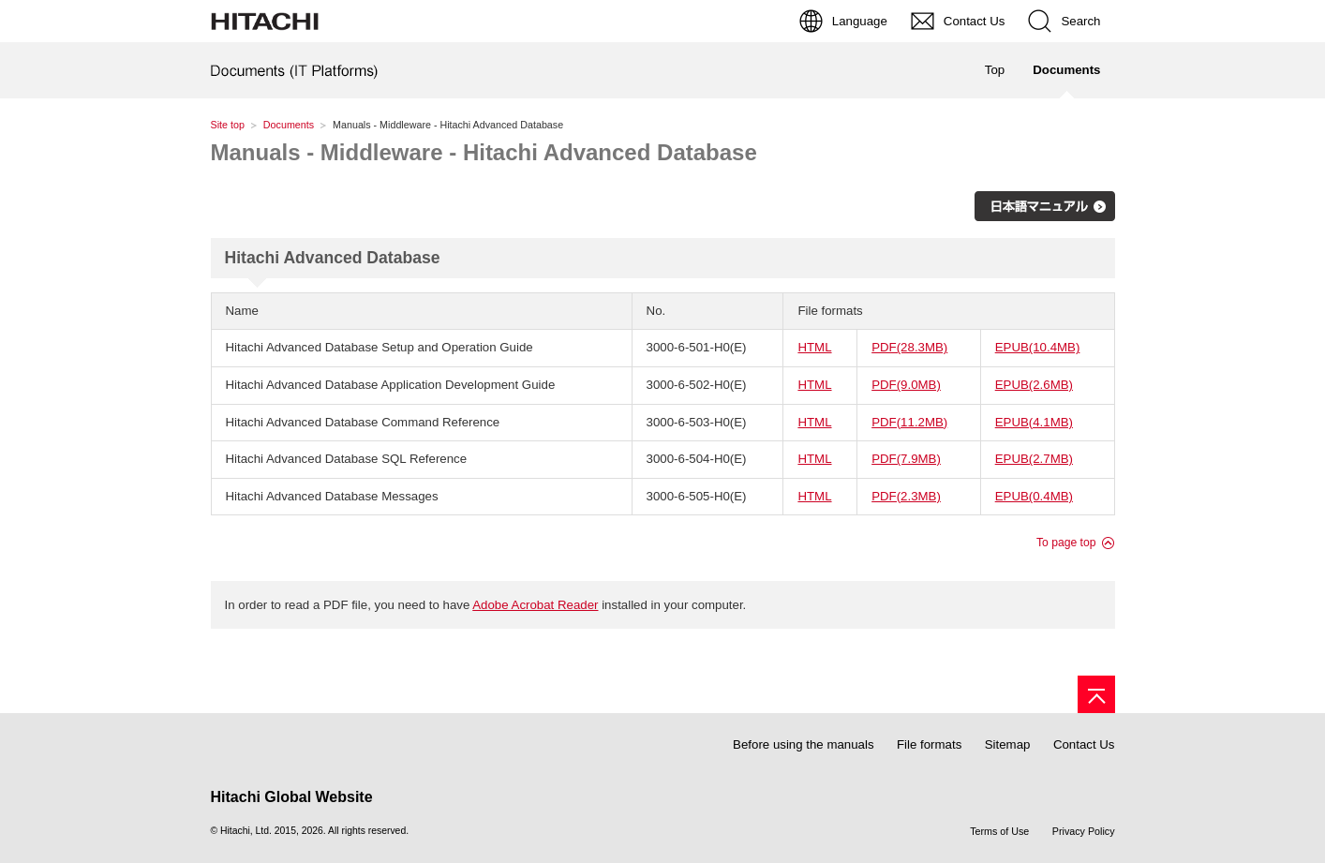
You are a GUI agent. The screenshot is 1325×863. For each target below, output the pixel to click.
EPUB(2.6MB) (1034, 385)
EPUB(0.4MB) (1034, 496)
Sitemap (1008, 744)
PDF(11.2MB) (909, 422)
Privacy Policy (1083, 831)
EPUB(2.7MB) (1034, 459)
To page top (1066, 542)
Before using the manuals (803, 744)
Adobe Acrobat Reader (535, 605)
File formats (929, 744)
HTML (814, 347)
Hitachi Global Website (292, 797)
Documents (288, 124)
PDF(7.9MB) (906, 459)
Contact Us (1084, 744)
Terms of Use (999, 831)
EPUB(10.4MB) (1037, 347)
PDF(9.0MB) (906, 385)
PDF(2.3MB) (906, 496)
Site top (228, 124)
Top (995, 70)
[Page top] (1096, 694)
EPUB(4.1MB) (1034, 422)
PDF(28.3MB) (909, 347)
